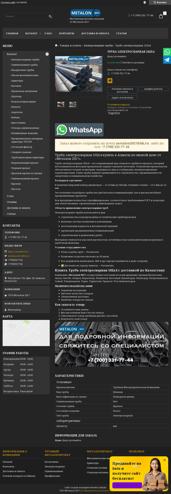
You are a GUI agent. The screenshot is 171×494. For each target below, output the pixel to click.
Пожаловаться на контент (97, 490)
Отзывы (12, 202)
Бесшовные (52, 461)
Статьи (121, 33)
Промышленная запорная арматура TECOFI (27, 140)
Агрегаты (17, 112)
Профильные (52, 475)
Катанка (16, 85)
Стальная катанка (97, 472)
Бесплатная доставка (109, 80)
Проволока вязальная (24, 91)
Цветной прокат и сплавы (26, 173)
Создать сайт (8, 2)
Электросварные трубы (98, 45)
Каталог (31, 33)
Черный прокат (20, 168)
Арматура (17, 80)
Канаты (15, 106)
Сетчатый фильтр (21, 146)
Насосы (15, 188)
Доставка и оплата (95, 33)
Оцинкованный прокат (25, 178)
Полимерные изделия (24, 133)
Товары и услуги (70, 45)
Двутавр (16, 96)
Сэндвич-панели (21, 152)
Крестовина (18, 122)
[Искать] (50, 16)
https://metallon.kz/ (18, 251)
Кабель (15, 117)
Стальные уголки (97, 467)
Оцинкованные (54, 471)
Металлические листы (100, 458)
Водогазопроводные (23, 101)
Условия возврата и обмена (19, 475)
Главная (12, 33)
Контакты (66, 33)
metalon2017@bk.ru (18, 256)
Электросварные (55, 466)
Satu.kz (102, 487)
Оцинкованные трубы (24, 64)
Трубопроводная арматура (27, 157)
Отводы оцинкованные (25, 127)
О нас (48, 33)
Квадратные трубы (22, 70)
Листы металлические (24, 75)
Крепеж (16, 183)
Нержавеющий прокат (25, 162)
